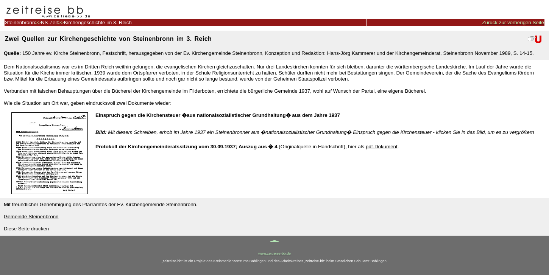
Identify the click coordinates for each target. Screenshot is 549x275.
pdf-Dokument (382, 146)
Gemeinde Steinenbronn (31, 216)
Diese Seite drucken (26, 228)
